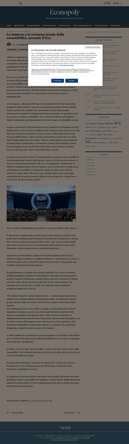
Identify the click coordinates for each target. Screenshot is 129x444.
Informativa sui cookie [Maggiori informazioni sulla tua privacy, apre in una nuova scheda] (67, 65)
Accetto (71, 80)
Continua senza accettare (93, 47)
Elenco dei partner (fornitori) (40, 74)
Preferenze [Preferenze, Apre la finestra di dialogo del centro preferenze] (57, 80)
